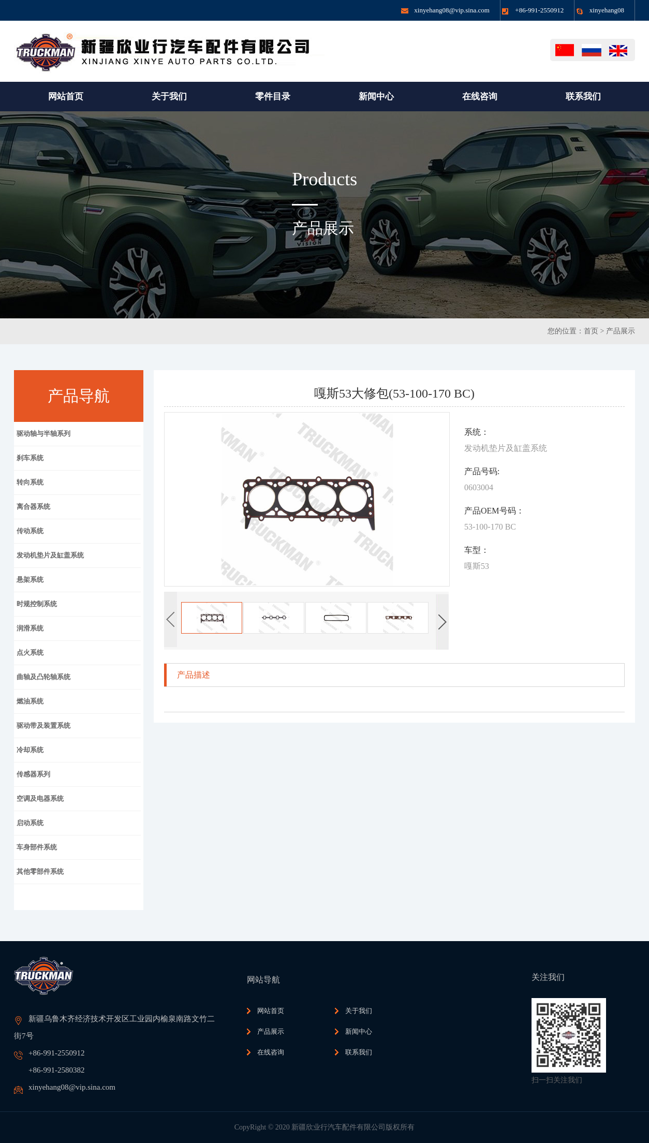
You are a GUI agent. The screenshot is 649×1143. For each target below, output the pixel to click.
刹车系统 (30, 458)
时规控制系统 (37, 604)
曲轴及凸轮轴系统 (43, 677)
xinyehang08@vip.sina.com (452, 10)
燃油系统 (30, 701)
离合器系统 (33, 506)
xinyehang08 (606, 10)
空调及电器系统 (40, 798)
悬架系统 (30, 579)
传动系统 (30, 531)
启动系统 (30, 823)
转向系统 (30, 482)
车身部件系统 (37, 847)
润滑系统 (30, 628)
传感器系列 (33, 774)
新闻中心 (358, 1031)
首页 (591, 331)
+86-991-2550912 (539, 10)
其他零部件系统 (40, 871)
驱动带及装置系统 (43, 725)
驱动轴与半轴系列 (43, 433)
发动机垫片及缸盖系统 (50, 555)
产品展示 (620, 331)
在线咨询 (270, 1052)
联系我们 (358, 1052)
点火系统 (30, 652)
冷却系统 (30, 750)
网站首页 (270, 1011)
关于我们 (358, 1011)
